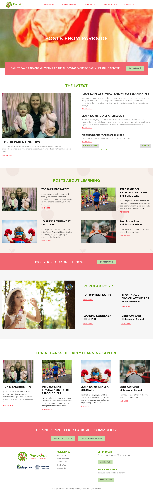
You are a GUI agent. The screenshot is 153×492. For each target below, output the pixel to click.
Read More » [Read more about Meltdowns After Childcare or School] (87, 142)
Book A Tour (62, 465)
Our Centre (49, 4)
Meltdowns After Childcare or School (103, 134)
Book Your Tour (110, 4)
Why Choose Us (69, 4)
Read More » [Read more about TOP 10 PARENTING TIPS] (7, 156)
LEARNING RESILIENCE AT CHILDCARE (103, 115)
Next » (145, 145)
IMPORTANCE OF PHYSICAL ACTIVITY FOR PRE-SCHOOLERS (115, 94)
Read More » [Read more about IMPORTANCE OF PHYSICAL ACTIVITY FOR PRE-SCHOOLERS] (87, 109)
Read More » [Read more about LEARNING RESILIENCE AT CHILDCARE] (87, 128)
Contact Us (129, 4)
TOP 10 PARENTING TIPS (21, 142)
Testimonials (89, 4)
